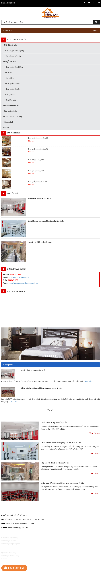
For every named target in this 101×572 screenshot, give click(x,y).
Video (6, 127)
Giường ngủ (10, 100)
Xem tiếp (88, 381)
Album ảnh (8, 122)
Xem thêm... (94, 433)
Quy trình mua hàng (8, 553)
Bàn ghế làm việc (12, 84)
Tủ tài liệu (9, 78)
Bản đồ (4, 559)
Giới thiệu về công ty (9, 538)
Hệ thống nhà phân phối (10, 544)
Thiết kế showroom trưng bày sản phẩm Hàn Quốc (61, 443)
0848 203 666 (14, 567)
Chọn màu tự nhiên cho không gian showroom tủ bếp (62, 483)
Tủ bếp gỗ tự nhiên (13, 56)
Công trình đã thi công (12, 116)
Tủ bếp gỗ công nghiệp (14, 51)
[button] (8, 343)
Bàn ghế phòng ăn (12, 89)
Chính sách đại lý (8, 568)
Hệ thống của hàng (8, 541)
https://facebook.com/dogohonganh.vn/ (23, 283)
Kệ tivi (8, 73)
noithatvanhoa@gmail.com (19, 277)
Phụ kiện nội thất (11, 106)
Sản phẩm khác (10, 111)
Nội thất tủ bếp (10, 45)
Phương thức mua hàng (10, 556)
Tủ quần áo (10, 95)
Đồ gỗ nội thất (9, 62)
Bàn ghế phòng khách (14, 67)
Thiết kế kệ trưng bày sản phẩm (54, 423)
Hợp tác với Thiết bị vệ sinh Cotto (55, 463)
